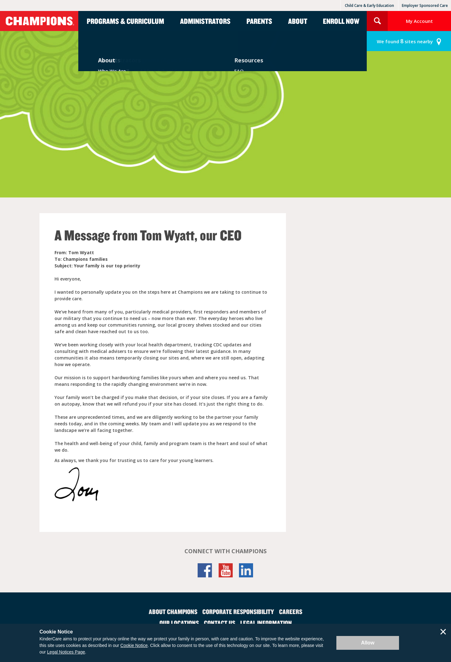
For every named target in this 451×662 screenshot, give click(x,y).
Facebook (205, 570)
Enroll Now (341, 21)
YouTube (225, 570)
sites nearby (405, 41)
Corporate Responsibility (238, 611)
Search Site (377, 21)
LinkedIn (246, 570)
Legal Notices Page (66, 651)
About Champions (173, 611)
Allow (368, 642)
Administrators (205, 21)
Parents (259, 21)
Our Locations (179, 622)
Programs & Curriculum (125, 21)
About (297, 21)
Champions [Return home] (39, 21)
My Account (419, 21)
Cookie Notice (134, 645)
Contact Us (219, 622)
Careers (290, 611)
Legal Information (266, 622)
